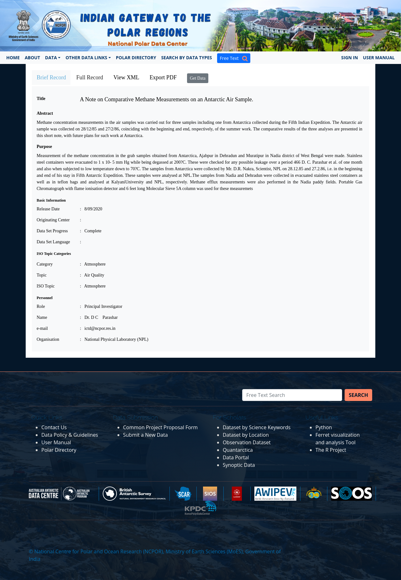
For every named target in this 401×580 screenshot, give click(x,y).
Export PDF (163, 77)
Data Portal (236, 457)
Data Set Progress (52, 231)
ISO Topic (46, 286)
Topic (42, 275)
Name (42, 317)
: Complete (91, 231)
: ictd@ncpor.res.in (98, 328)
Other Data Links (86, 58)
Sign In (349, 58)
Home (13, 58)
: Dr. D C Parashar (99, 317)
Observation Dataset (247, 442)
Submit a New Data (145, 434)
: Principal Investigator (101, 306)
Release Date (48, 209)
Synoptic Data (239, 464)
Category (45, 264)
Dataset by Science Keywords (256, 427)
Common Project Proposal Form (160, 427)
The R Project (330, 449)
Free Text (233, 58)
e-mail (42, 328)
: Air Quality (92, 275)
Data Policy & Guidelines (69, 434)
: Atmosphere (93, 264)
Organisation (48, 339)
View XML (126, 77)
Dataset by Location (246, 434)
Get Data (198, 78)
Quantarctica (238, 449)
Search (358, 395)
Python (323, 427)
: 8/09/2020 (91, 209)
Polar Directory (136, 58)
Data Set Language (53, 242)
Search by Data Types (186, 58)
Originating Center (53, 220)
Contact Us (54, 427)
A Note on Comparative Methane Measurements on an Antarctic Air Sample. (166, 99)
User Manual (379, 58)
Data (51, 58)
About (32, 58)
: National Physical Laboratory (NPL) (114, 339)
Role (41, 306)
